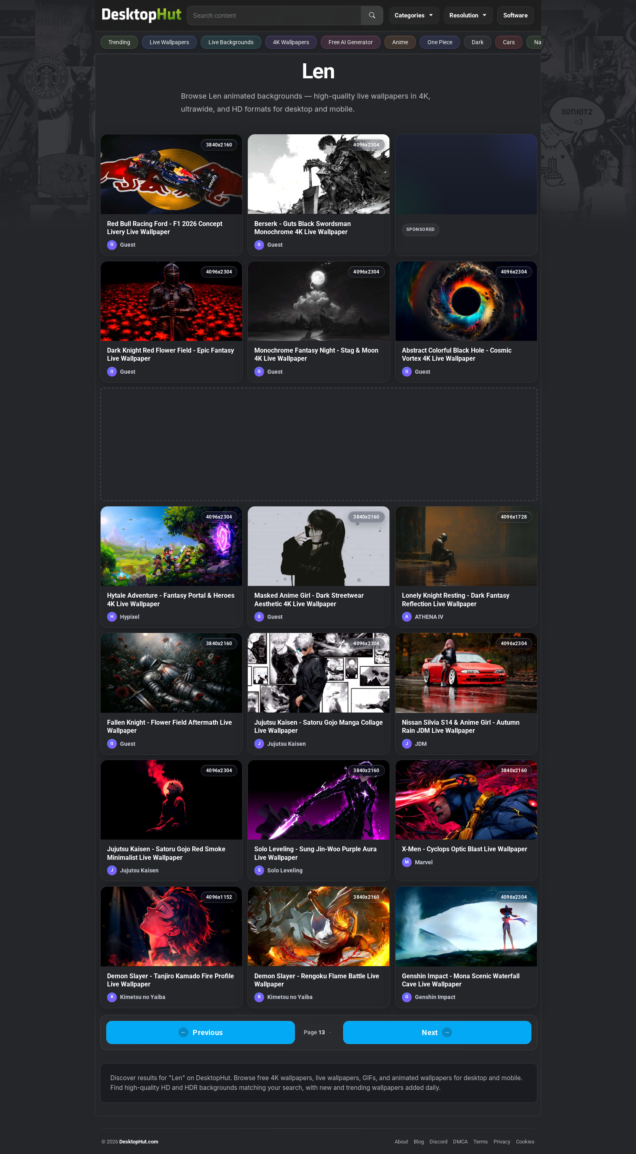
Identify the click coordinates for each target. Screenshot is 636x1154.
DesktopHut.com (138, 1142)
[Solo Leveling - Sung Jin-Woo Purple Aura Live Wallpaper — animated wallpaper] (318, 820)
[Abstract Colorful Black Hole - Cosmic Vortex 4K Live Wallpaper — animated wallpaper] (466, 321)
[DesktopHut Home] (141, 15)
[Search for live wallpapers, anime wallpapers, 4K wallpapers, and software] (274, 15)
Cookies (525, 1142)
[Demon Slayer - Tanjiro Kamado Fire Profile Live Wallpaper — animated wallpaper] (171, 947)
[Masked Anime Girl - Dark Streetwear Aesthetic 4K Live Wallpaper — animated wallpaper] (318, 566)
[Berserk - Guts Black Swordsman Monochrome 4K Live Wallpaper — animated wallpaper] (318, 194)
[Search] (372, 15)
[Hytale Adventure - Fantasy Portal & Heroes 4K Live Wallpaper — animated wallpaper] (171, 566)
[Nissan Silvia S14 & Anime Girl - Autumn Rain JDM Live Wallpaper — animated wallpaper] (466, 693)
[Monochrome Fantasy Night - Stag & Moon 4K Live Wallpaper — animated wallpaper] (318, 321)
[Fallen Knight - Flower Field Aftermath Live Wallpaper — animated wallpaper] (171, 693)
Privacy (502, 1142)
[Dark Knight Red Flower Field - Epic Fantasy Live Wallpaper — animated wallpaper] (171, 321)
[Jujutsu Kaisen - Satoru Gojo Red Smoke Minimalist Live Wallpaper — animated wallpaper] (171, 820)
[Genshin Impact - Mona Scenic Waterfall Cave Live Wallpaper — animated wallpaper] (466, 947)
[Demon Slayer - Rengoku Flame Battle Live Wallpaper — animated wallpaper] (318, 947)
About (401, 1142)
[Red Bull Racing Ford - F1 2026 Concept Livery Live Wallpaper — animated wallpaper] (171, 194)
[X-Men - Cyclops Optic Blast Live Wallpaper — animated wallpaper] (466, 820)
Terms (480, 1142)
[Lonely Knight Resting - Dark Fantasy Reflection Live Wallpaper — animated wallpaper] (466, 566)
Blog (419, 1142)
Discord (438, 1142)
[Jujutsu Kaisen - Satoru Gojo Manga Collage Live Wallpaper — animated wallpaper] (318, 693)
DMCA (460, 1142)
